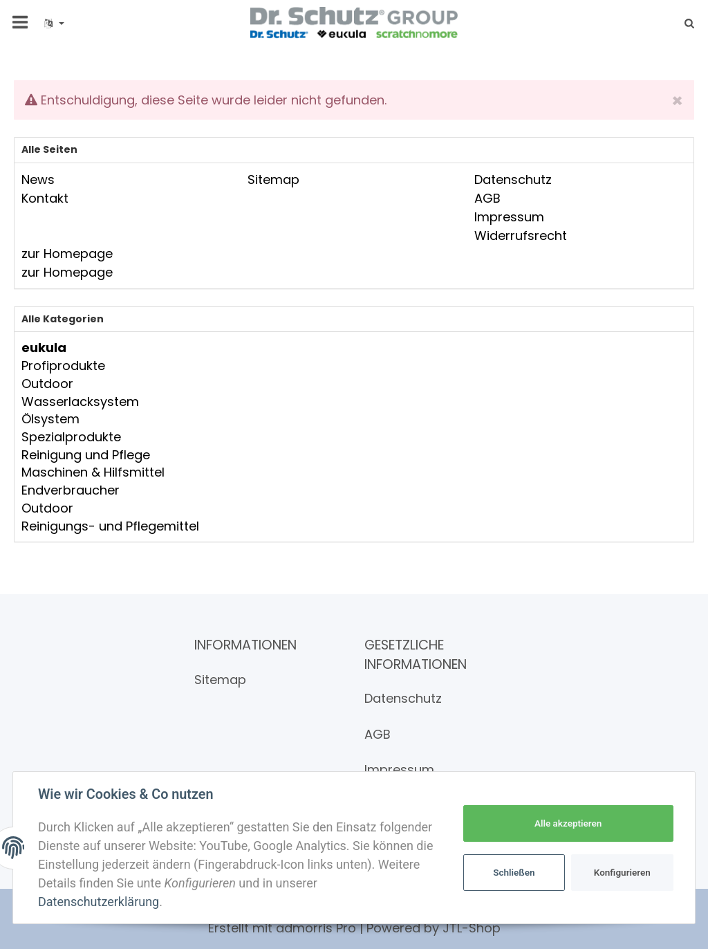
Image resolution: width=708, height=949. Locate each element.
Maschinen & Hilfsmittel (93, 472)
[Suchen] (685, 23)
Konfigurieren (622, 872)
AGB (377, 734)
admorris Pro (316, 928)
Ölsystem (50, 418)
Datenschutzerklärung (98, 901)
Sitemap (220, 679)
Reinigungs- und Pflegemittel (110, 526)
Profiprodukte (63, 365)
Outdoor (47, 383)
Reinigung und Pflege (85, 454)
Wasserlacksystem (80, 401)
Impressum (399, 769)
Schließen (513, 872)
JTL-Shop (471, 928)
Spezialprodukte (71, 436)
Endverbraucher (70, 490)
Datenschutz (403, 698)
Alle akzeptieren (568, 823)
